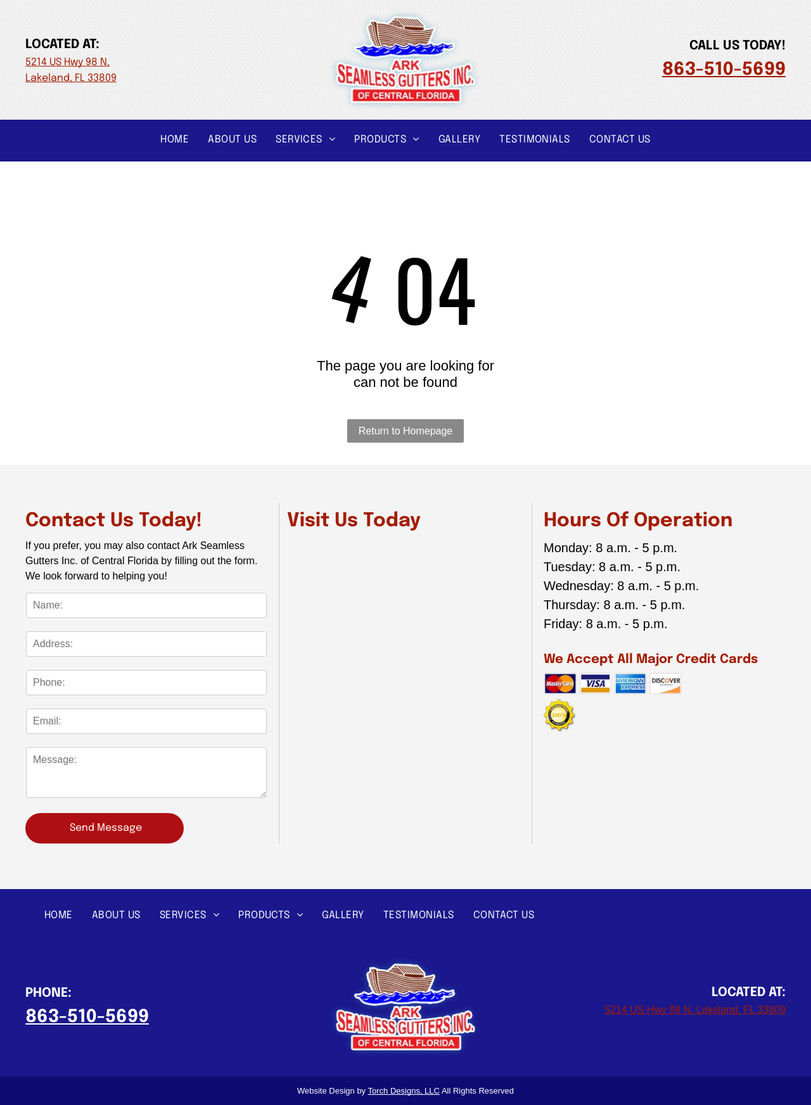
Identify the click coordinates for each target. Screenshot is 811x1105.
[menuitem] (174, 139)
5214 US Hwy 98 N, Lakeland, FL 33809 (695, 1009)
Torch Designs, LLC (404, 1091)
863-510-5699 (724, 70)
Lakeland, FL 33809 (71, 78)
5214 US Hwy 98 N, (67, 62)
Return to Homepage (406, 431)
